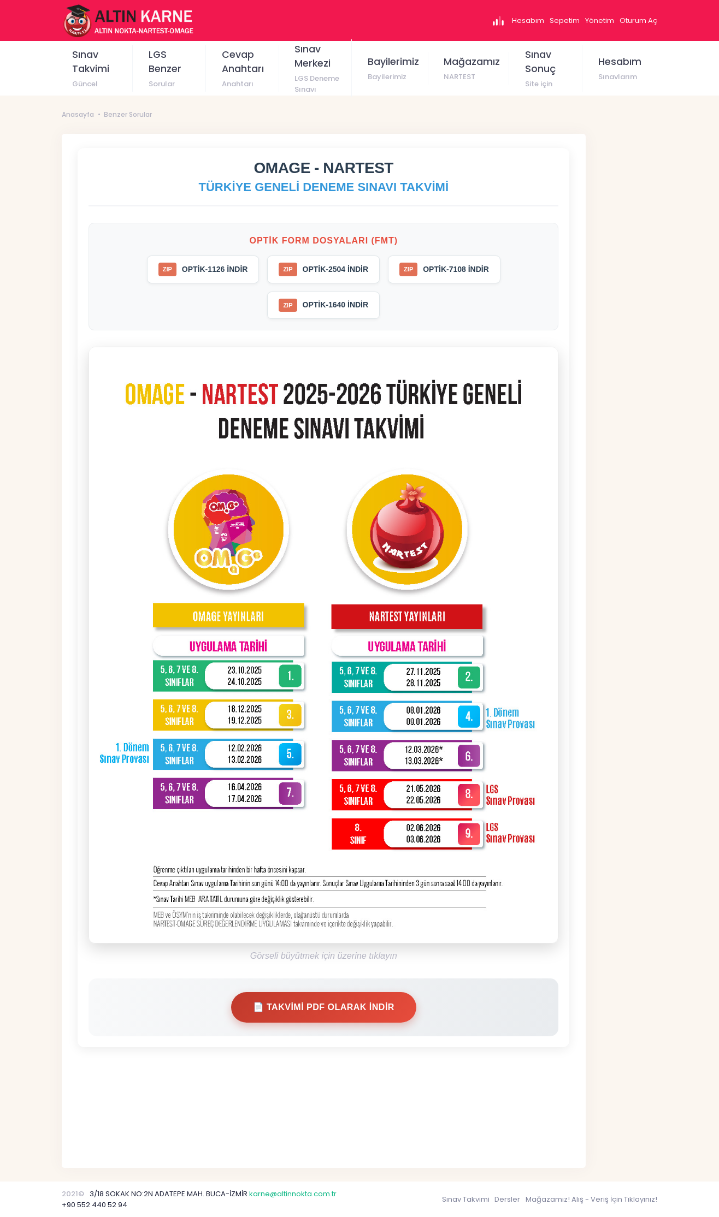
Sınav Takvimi (466, 1199)
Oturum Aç (638, 20)
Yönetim (599, 20)
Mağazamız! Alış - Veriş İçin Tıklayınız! (591, 1199)
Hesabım (528, 20)
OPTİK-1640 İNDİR (323, 305)
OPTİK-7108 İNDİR (444, 269)
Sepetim (565, 20)
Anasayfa (78, 114)
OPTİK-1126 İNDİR (203, 269)
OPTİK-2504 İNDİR (323, 269)
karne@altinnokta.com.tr (293, 1194)
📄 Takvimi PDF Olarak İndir (323, 1007)
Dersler (507, 1199)
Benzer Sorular (128, 114)
